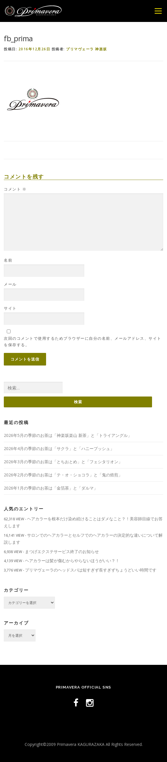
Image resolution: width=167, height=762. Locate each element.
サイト (10, 308)
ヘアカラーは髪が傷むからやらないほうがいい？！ (72, 560)
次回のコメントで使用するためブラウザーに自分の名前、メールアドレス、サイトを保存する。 (82, 341)
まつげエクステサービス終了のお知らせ (62, 551)
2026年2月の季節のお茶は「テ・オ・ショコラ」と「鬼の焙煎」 (63, 475)
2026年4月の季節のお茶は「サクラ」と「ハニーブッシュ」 (59, 448)
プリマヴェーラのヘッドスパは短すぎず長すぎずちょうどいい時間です (90, 570)
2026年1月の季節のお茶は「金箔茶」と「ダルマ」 (51, 488)
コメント (15, 189)
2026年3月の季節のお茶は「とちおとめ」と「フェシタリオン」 (63, 461)
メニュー (158, 10)
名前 (8, 260)
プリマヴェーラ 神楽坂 (86, 49)
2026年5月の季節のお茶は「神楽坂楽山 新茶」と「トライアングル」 (68, 435)
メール (10, 284)
